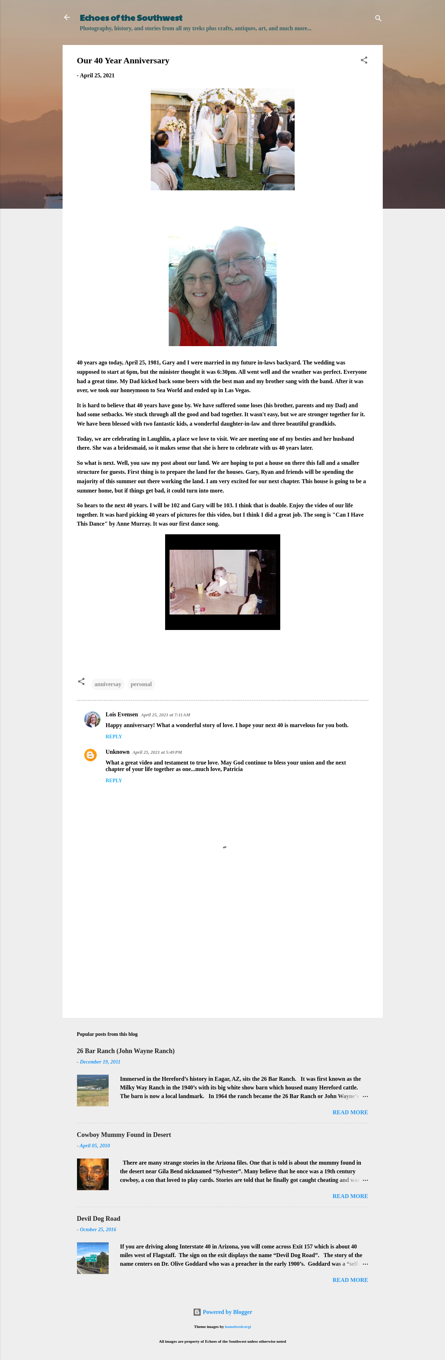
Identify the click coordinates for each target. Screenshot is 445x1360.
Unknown (118, 752)
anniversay (108, 684)
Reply (114, 736)
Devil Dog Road (99, 1218)
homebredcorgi (238, 1326)
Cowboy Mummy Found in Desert (124, 1134)
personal (141, 684)
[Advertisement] (222, 951)
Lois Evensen (122, 714)
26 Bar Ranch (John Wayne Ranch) (126, 1051)
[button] (364, 61)
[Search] (378, 20)
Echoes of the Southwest (131, 17)
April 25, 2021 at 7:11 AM (165, 714)
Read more (350, 1112)
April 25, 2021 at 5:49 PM (157, 752)
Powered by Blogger (222, 1312)
